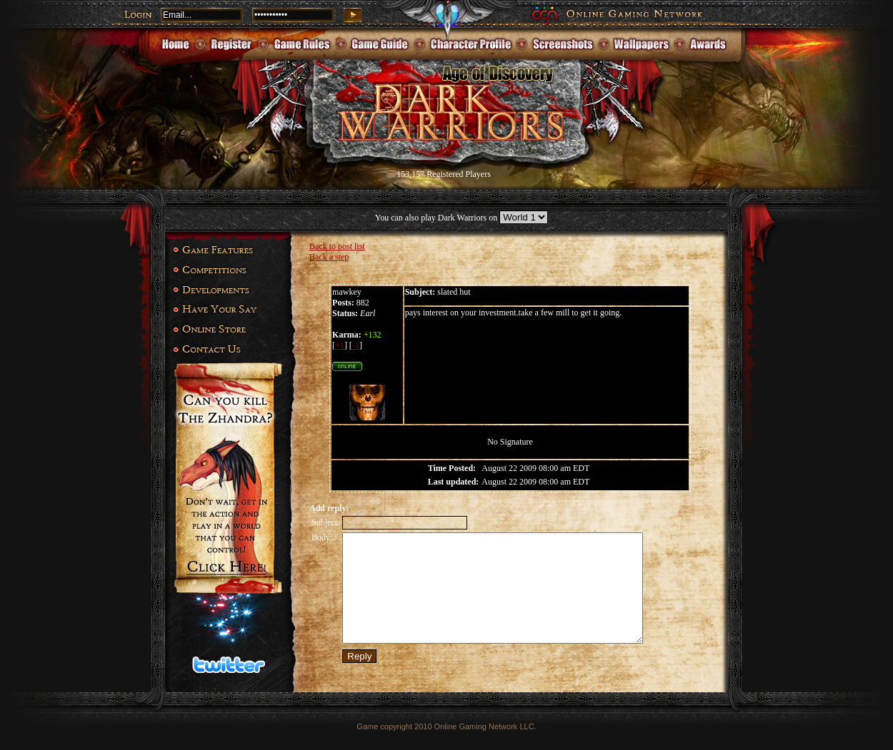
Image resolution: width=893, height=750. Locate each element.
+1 (339, 345)
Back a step (329, 257)
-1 (355, 345)
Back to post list (337, 246)
